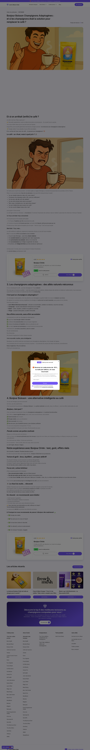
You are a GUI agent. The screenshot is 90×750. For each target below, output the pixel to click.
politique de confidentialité (47, 387)
